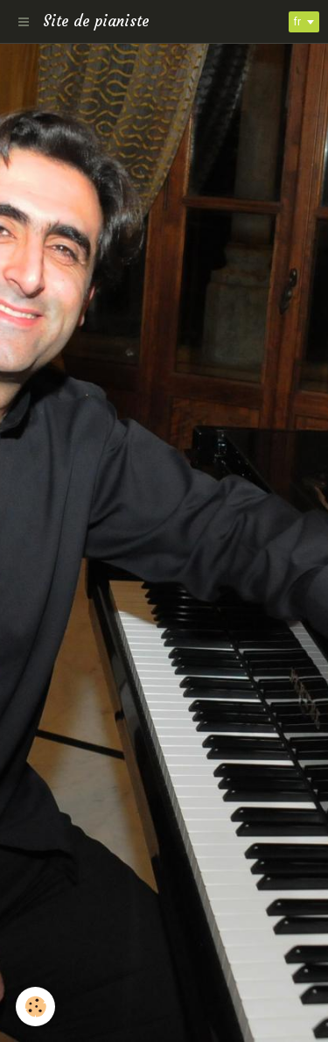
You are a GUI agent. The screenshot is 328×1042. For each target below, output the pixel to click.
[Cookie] (35, 1006)
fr (297, 22)
